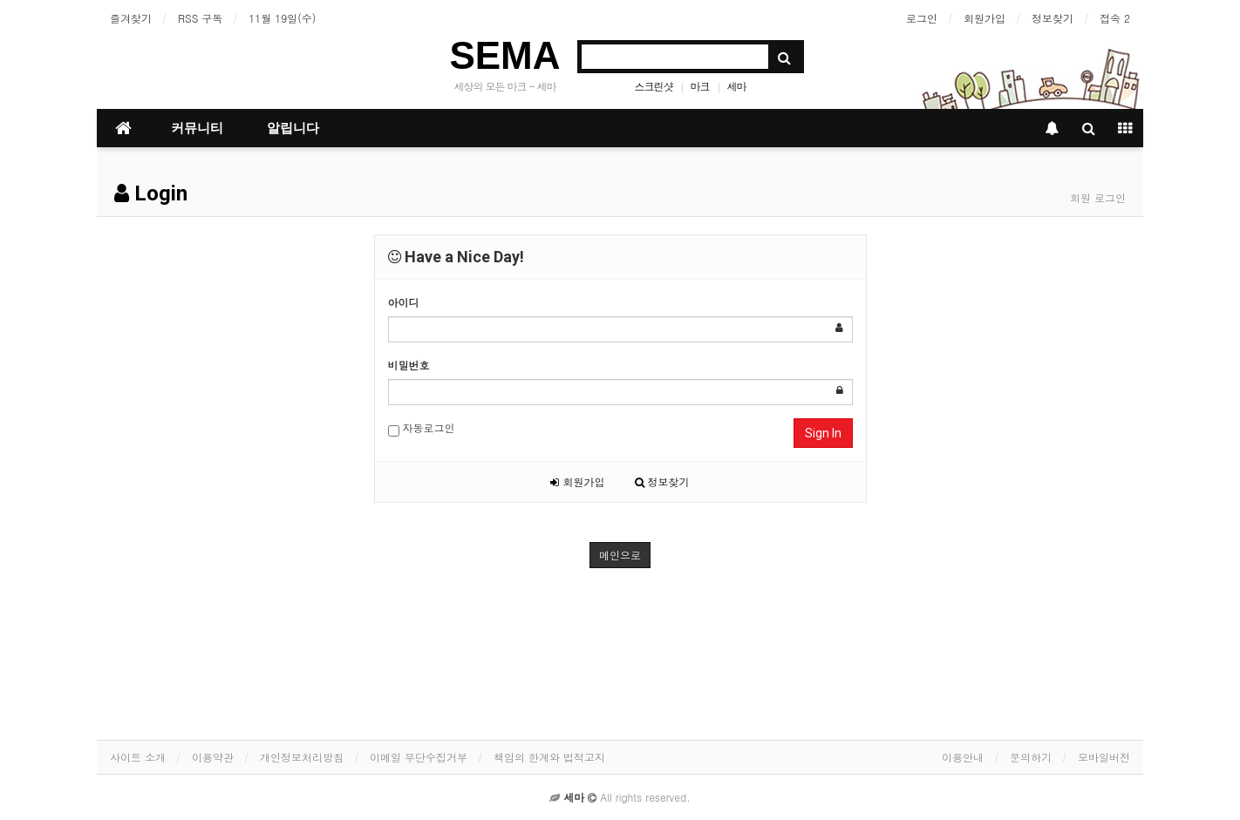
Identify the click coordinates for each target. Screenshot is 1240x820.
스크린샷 (654, 85)
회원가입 (984, 17)
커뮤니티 (197, 128)
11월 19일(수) (282, 17)
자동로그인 (421, 428)
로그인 (921, 17)
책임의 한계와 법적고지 (549, 756)
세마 (736, 85)
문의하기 (1031, 756)
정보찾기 (1052, 17)
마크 (700, 85)
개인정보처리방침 (302, 756)
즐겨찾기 (131, 17)
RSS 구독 (200, 17)
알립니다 (293, 128)
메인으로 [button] (620, 554)
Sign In (823, 433)
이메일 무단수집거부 (418, 756)
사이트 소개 (138, 756)
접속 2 (1115, 17)
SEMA (504, 55)
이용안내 (963, 756)
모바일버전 (1104, 756)
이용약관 (213, 756)
